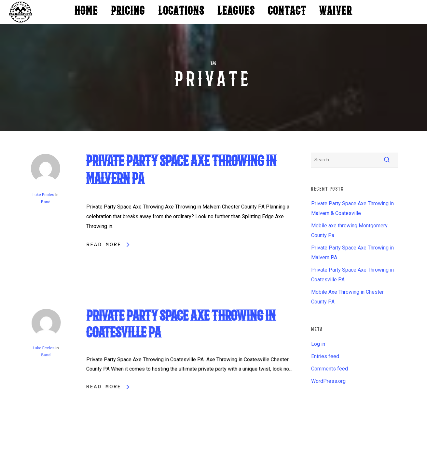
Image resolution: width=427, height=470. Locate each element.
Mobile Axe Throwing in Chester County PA (347, 297)
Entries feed (325, 356)
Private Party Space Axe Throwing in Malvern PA (352, 253)
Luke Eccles (43, 195)
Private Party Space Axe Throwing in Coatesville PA (352, 275)
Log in (318, 344)
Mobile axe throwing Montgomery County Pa (349, 230)
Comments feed (329, 369)
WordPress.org (328, 381)
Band (45, 202)
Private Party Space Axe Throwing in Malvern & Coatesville (352, 208)
